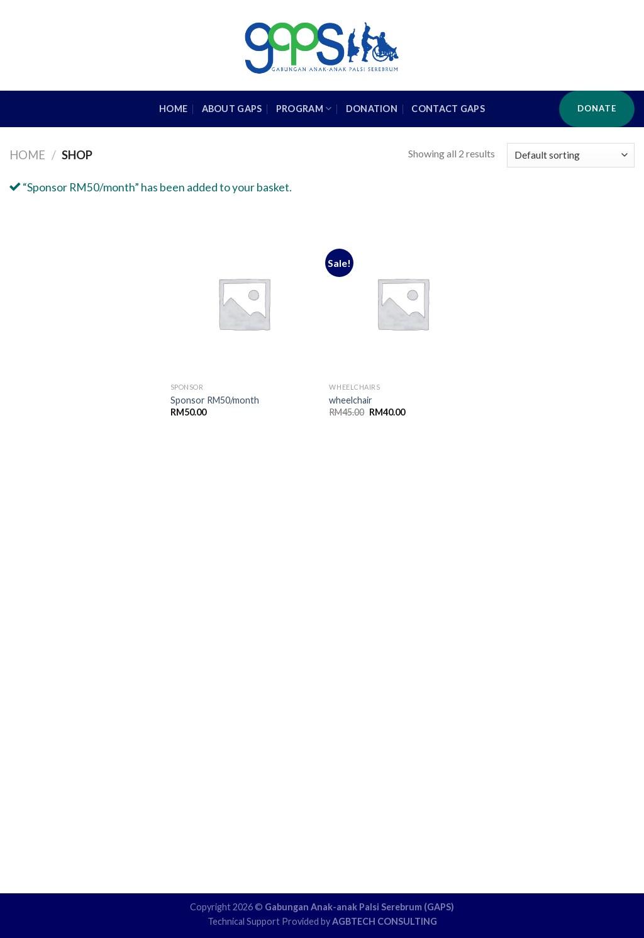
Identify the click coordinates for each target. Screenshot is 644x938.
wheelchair (350, 400)
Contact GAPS (447, 108)
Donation (371, 108)
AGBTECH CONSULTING (384, 921)
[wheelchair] (402, 303)
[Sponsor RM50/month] (243, 303)
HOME (173, 108)
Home (27, 155)
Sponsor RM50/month (214, 400)
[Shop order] (571, 155)
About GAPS (232, 108)
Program (304, 109)
